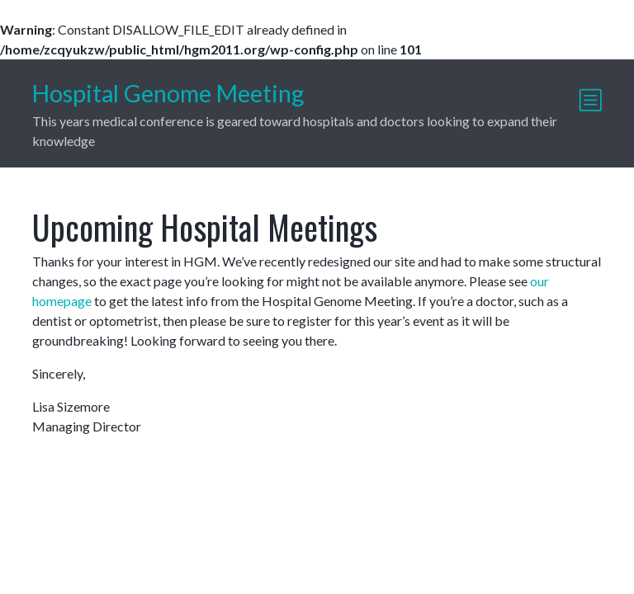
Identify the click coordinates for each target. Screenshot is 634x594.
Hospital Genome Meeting (168, 93)
